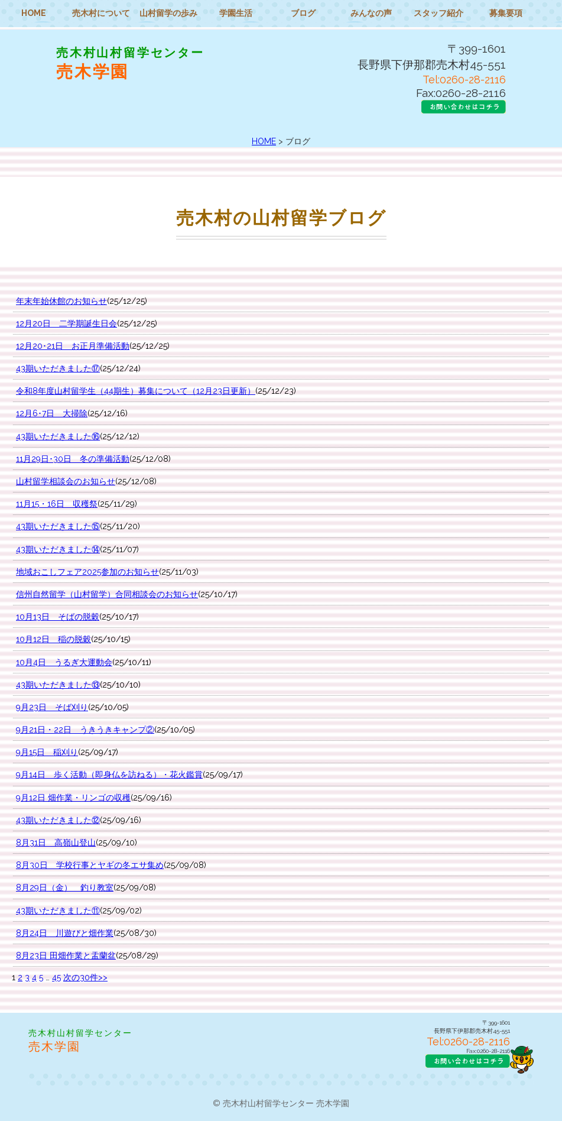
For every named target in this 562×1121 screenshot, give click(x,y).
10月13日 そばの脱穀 (57, 616)
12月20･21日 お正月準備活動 (72, 346)
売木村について (101, 13)
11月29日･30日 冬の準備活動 (72, 459)
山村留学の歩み (168, 13)
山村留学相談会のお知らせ (65, 481)
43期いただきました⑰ (58, 368)
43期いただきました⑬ (58, 684)
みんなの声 (371, 13)
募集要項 (505, 13)
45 (56, 977)
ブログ (303, 13)
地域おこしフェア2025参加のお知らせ (87, 571)
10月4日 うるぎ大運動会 (64, 662)
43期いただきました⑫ (58, 820)
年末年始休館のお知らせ (61, 301)
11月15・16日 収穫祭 (57, 503)
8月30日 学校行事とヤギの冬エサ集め (90, 865)
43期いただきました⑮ (58, 526)
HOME (33, 13)
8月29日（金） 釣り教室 (64, 887)
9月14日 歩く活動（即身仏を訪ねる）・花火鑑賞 (109, 774)
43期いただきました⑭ (58, 549)
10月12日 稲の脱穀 (53, 639)
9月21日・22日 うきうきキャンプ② (85, 729)
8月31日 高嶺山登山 (56, 842)
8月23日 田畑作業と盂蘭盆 (66, 955)
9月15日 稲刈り (47, 752)
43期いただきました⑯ (58, 436)
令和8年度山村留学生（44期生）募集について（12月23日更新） (135, 391)
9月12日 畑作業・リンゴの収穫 (73, 797)
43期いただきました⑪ (58, 910)
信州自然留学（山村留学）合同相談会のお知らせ (107, 594)
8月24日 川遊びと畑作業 (64, 933)
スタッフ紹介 (438, 13)
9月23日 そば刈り (52, 707)
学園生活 (235, 13)
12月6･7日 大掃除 (51, 413)
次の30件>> (85, 977)
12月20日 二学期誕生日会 (66, 323)
